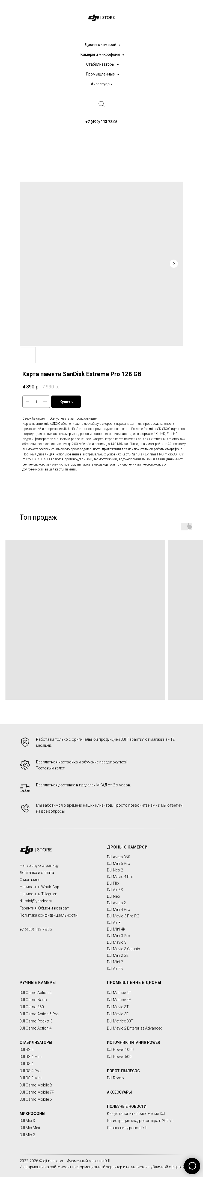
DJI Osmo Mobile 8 (36, 1085)
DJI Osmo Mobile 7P (37, 1092)
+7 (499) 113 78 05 (36, 929)
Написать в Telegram (38, 894)
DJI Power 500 (119, 1056)
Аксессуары (101, 84)
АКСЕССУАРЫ (119, 1092)
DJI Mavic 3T (118, 1007)
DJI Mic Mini (30, 1128)
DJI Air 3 (114, 922)
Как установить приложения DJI (136, 1113)
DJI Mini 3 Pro (118, 936)
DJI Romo (115, 1078)
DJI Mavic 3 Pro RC (123, 916)
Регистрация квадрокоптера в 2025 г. (140, 1120)
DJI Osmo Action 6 (36, 992)
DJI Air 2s (115, 968)
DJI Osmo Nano (33, 1000)
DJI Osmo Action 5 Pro (39, 1014)
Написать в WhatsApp (39, 887)
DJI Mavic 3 (116, 942)
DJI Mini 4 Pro (118, 909)
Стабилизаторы (100, 64)
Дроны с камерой (101, 44)
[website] (101, 104)
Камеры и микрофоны (100, 54)
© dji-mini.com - (53, 1161)
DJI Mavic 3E (118, 1014)
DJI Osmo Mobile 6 (36, 1099)
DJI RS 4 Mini (30, 1056)
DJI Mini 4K (116, 929)
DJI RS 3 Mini (30, 1078)
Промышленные (101, 74)
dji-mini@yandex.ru (36, 901)
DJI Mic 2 (27, 1135)
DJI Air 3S (115, 890)
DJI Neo (113, 896)
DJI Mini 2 (115, 962)
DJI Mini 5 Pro (118, 863)
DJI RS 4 (27, 1064)
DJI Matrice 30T (120, 1021)
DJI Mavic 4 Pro (120, 876)
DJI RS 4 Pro (30, 1071)
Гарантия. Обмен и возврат (44, 908)
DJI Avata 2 (116, 903)
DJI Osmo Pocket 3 (36, 1021)
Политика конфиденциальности (48, 915)
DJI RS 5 (27, 1049)
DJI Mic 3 (27, 1120)
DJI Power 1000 (120, 1049)
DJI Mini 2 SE (118, 955)
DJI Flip (113, 883)
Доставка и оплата (37, 872)
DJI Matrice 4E (119, 1000)
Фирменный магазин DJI (88, 1161)
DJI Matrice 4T (119, 992)
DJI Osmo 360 (32, 1007)
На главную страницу (39, 865)
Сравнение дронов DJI (127, 1128)
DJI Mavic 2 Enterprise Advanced (134, 1028)
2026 (34, 1161)
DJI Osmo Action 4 (36, 1028)
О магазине (30, 879)
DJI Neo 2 (115, 870)
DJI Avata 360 (118, 857)
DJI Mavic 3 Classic (123, 949)
